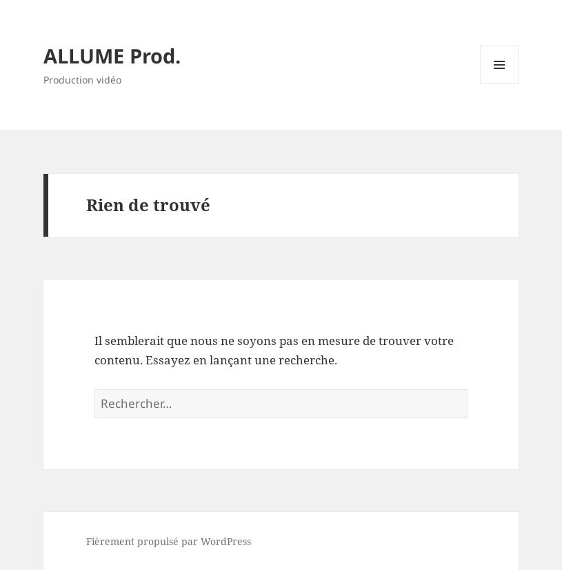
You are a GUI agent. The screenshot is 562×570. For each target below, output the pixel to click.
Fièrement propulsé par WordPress (168, 541)
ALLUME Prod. (112, 55)
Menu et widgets (500, 83)
